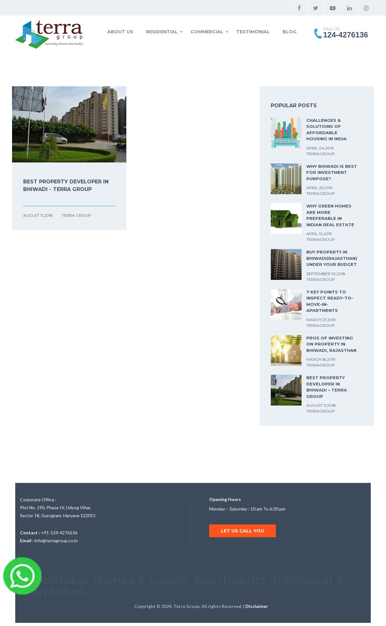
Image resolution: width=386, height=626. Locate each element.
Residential (162, 32)
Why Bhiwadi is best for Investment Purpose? (331, 172)
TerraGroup (320, 153)
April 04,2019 (320, 148)
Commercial (206, 32)
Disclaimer (256, 606)
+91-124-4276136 (59, 532)
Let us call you (242, 531)
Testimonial (253, 32)
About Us (120, 32)
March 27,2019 (321, 319)
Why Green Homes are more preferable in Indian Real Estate (330, 215)
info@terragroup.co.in (56, 540)
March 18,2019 (321, 359)
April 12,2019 (319, 233)
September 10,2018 (325, 273)
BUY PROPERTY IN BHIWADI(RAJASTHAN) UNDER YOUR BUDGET (331, 258)
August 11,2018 (38, 215)
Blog (289, 32)
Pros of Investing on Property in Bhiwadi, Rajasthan (331, 344)
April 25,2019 (319, 187)
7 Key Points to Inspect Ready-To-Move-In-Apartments (329, 301)
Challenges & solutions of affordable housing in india (326, 130)
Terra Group (76, 215)
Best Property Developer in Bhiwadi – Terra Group (326, 387)
